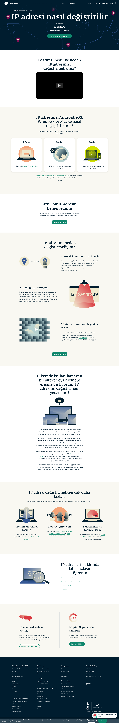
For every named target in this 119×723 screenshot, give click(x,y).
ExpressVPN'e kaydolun (29, 167)
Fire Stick (14, 693)
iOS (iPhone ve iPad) (17, 680)
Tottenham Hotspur (66, 673)
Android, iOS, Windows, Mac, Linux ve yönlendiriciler (52, 177)
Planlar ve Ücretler (42, 678)
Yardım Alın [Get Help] (54, 4)
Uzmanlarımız (40, 708)
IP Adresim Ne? (65, 593)
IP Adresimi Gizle (66, 589)
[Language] (96, 4)
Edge (41, 459)
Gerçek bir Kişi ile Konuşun (33, 650)
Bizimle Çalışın (65, 675)
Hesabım (90, 4)
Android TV (15, 695)
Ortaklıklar (64, 678)
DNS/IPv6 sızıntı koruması (63, 534)
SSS (62, 693)
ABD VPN (14, 708)
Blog (63, 4)
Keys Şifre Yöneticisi (42, 685)
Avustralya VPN (16, 715)
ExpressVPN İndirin (17, 673)
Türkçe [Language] (90, 688)
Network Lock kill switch (57, 537)
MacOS (14, 675)
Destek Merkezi (65, 688)
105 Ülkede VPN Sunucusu (19, 705)
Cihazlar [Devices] (44, 4)
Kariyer (39, 713)
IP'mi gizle (88, 678)
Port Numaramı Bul (67, 581)
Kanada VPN (15, 713)
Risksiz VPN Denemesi (43, 675)
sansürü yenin (83, 340)
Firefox (78, 457)
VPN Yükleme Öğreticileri (68, 690)
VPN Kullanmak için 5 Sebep (93, 680)
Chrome (72, 457)
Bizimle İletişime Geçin (67, 695)
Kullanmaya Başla (107, 4)
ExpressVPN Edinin (59, 224)
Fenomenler (64, 680)
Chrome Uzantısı (16, 698)
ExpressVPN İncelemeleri (43, 705)
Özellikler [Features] (35, 4)
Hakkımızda (40, 695)
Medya (39, 710)
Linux (13, 685)
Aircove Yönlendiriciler (43, 688)
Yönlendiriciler (16, 688)
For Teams (72, 4)
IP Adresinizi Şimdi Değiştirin (58, 36)
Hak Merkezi (40, 700)
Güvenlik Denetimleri (42, 703)
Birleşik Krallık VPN (17, 710)
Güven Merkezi (41, 698)
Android (14, 683)
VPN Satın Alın (65, 698)
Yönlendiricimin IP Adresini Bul (70, 585)
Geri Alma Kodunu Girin (67, 700)
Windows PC (15, 678)
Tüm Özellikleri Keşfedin (43, 673)
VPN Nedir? (89, 673)
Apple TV (14, 690)
